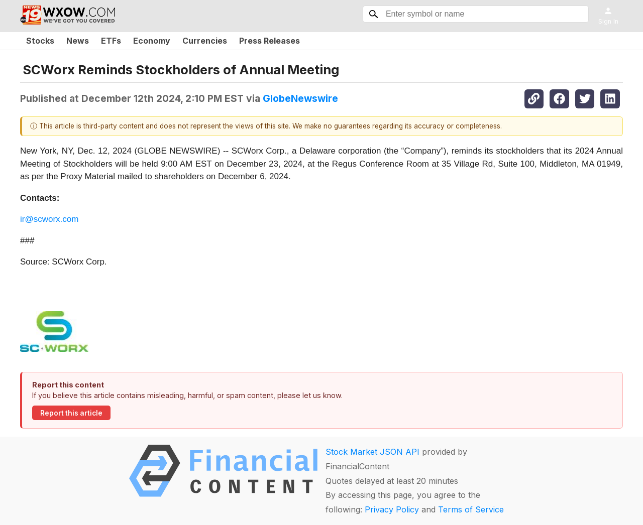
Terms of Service (471, 509)
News (77, 41)
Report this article (71, 413)
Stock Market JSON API (372, 452)
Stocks (40, 41)
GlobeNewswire (300, 98)
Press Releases (269, 41)
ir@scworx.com (49, 219)
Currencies (204, 41)
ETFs (111, 41)
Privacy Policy (392, 509)
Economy (151, 41)
